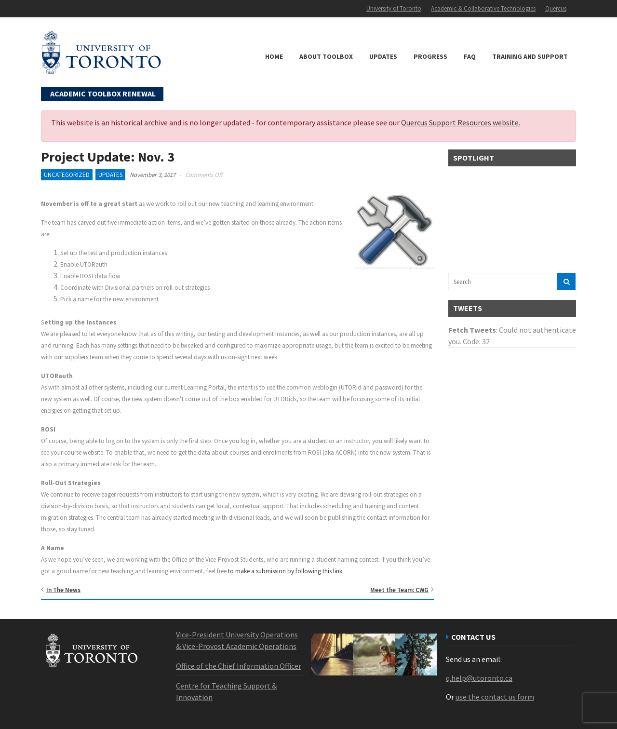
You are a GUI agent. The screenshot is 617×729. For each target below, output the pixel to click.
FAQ (470, 56)
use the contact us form (495, 697)
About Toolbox (326, 56)
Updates (383, 56)
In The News (63, 590)
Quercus (555, 8)
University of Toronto (393, 8)
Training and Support (530, 56)
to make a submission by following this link (285, 571)
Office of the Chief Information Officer (238, 666)
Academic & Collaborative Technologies (483, 8)
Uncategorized (67, 175)
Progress (430, 56)
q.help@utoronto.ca (479, 678)
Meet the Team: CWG (399, 590)
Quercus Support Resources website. (460, 122)
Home (274, 56)
